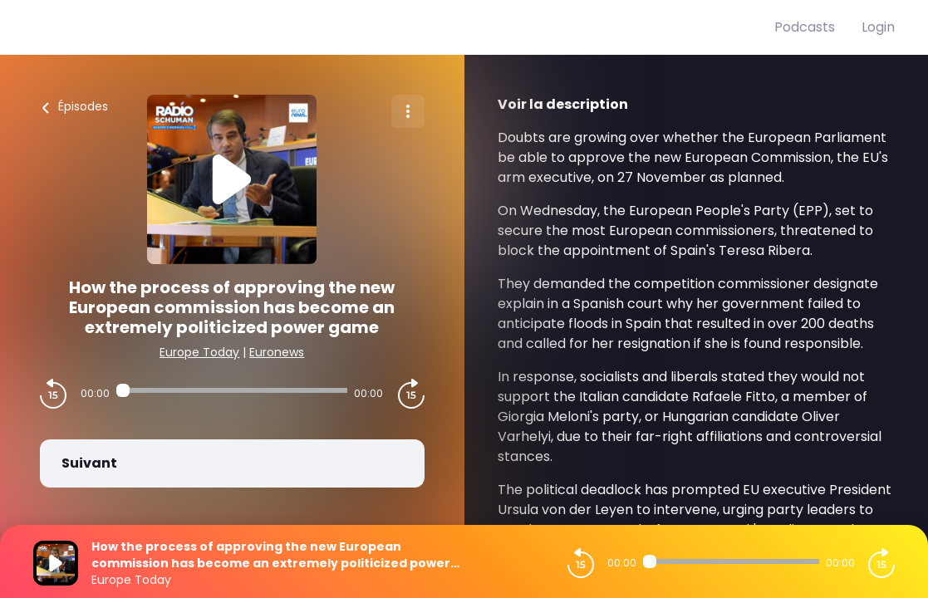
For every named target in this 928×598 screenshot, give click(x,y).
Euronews (276, 352)
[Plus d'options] (408, 111)
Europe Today (199, 352)
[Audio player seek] (231, 390)
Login (878, 27)
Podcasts (804, 27)
